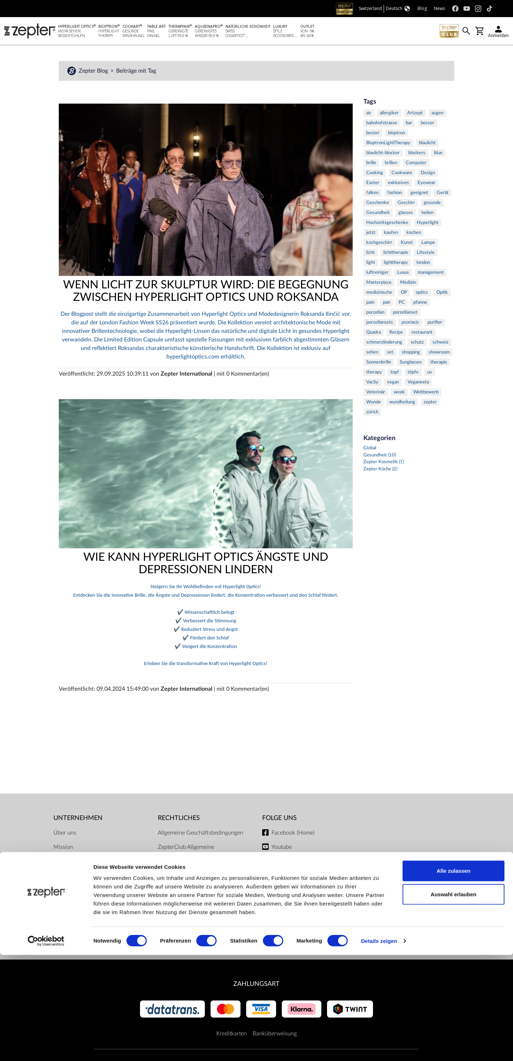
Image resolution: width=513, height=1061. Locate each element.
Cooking (374, 174)
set (390, 353)
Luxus (403, 273)
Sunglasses (411, 363)
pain (370, 303)
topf (394, 373)
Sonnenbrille (378, 363)
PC (402, 303)
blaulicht (427, 144)
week (399, 393)
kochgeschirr (379, 243)
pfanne (420, 303)
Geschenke (377, 204)
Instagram (283, 862)
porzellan (375, 313)
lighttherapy (396, 263)
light (370, 263)
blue (438, 154)
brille (371, 164)
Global (369, 449)
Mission (63, 848)
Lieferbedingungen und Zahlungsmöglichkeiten (186, 889)
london (423, 263)
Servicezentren (176, 922)
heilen (427, 213)
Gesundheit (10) (379, 456)
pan (386, 303)
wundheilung (402, 403)
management (431, 273)
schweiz (440, 343)
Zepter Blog (94, 72)
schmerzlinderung (384, 343)
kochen (413, 233)
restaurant (421, 333)
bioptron (396, 134)
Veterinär (375, 393)
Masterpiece (379, 283)
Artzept (415, 114)
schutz (417, 343)
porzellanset (405, 313)
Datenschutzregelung (184, 908)
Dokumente (172, 936)
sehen (372, 353)
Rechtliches (179, 819)
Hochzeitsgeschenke (387, 223)
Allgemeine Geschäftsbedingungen (200, 834)
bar (409, 124)
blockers (416, 154)
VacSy (372, 383)
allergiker (389, 114)
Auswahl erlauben (453, 1000)
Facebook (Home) (293, 834)
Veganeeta (418, 383)
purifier (435, 323)
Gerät (443, 194)
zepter (430, 403)
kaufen (391, 233)
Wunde (373, 403)
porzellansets (379, 323)
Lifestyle (426, 253)
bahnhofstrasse (381, 124)
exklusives (398, 184)
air (368, 114)
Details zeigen (379, 1047)
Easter (372, 184)
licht (370, 253)
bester (372, 134)
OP (404, 293)
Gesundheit (378, 213)
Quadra (373, 333)
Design (428, 174)
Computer (416, 164)
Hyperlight (428, 223)
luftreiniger (377, 273)
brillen (391, 164)
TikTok (279, 876)
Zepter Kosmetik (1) (383, 463)
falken (372, 194)
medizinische (379, 293)
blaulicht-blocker (383, 154)
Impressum (171, 871)
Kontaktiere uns (72, 862)
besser (427, 124)
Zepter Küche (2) (380, 470)
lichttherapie (395, 253)
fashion (394, 194)
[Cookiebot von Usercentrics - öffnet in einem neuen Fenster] (46, 1047)
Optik (442, 293)
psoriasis (410, 323)
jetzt (370, 233)
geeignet (419, 194)
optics (422, 293)
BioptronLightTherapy (388, 144)
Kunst (407, 243)
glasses (405, 213)
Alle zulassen (453, 977)
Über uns (64, 834)
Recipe (396, 333)
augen (437, 114)
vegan (393, 383)
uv (429, 373)
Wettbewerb (426, 393)
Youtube (281, 848)
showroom (439, 353)
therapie (438, 363)
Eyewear (426, 184)
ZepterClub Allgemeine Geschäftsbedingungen (186, 852)
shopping (411, 353)
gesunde (432, 204)
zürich (372, 413)
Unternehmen (78, 819)
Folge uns (279, 819)
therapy (374, 373)
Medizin (408, 283)
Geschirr (406, 204)
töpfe (413, 373)
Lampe (428, 243)
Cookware (402, 174)
